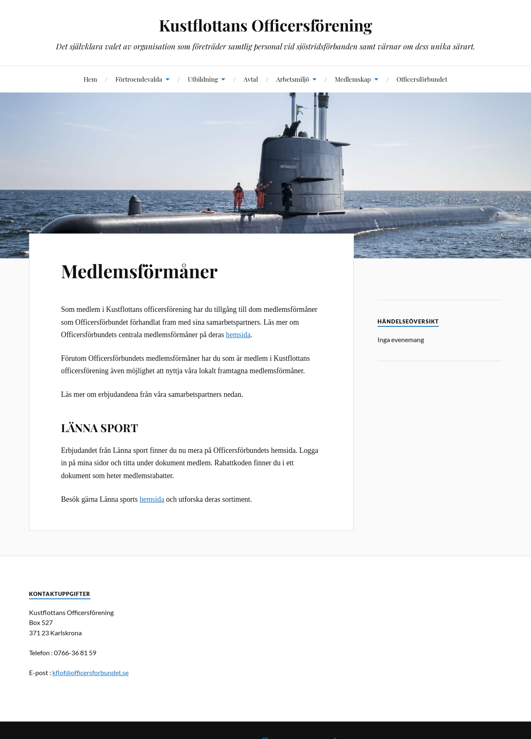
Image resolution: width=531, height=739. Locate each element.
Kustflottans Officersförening (265, 25)
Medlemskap (353, 79)
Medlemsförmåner (139, 270)
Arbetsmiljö (292, 79)
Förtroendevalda (138, 79)
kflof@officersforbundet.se (90, 672)
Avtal (251, 79)
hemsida (238, 335)
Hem (90, 79)
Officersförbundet (422, 79)
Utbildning (203, 79)
